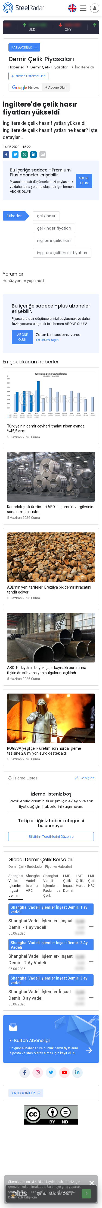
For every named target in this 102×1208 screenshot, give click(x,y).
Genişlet (84, 778)
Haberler (16, 67)
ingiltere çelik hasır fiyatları (62, 252)
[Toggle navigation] (94, 8)
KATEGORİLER (24, 47)
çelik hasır (46, 216)
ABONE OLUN (84, 180)
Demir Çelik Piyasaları (49, 67)
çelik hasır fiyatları (54, 228)
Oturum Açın (47, 339)
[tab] (15, 886)
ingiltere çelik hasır (54, 240)
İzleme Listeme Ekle (28, 76)
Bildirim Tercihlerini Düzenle (51, 836)
